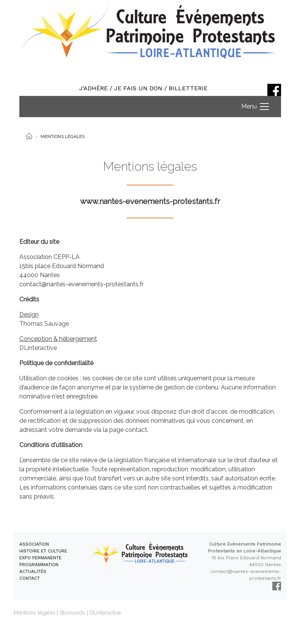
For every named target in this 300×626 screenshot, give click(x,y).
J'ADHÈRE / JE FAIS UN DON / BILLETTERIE (143, 88)
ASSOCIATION (34, 544)
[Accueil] (29, 135)
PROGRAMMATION (38, 564)
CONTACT (29, 578)
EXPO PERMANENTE (40, 557)
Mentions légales (34, 613)
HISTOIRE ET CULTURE (43, 551)
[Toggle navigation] (255, 106)
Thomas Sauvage (44, 323)
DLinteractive (38, 347)
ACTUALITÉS (32, 571)
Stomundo (72, 613)
